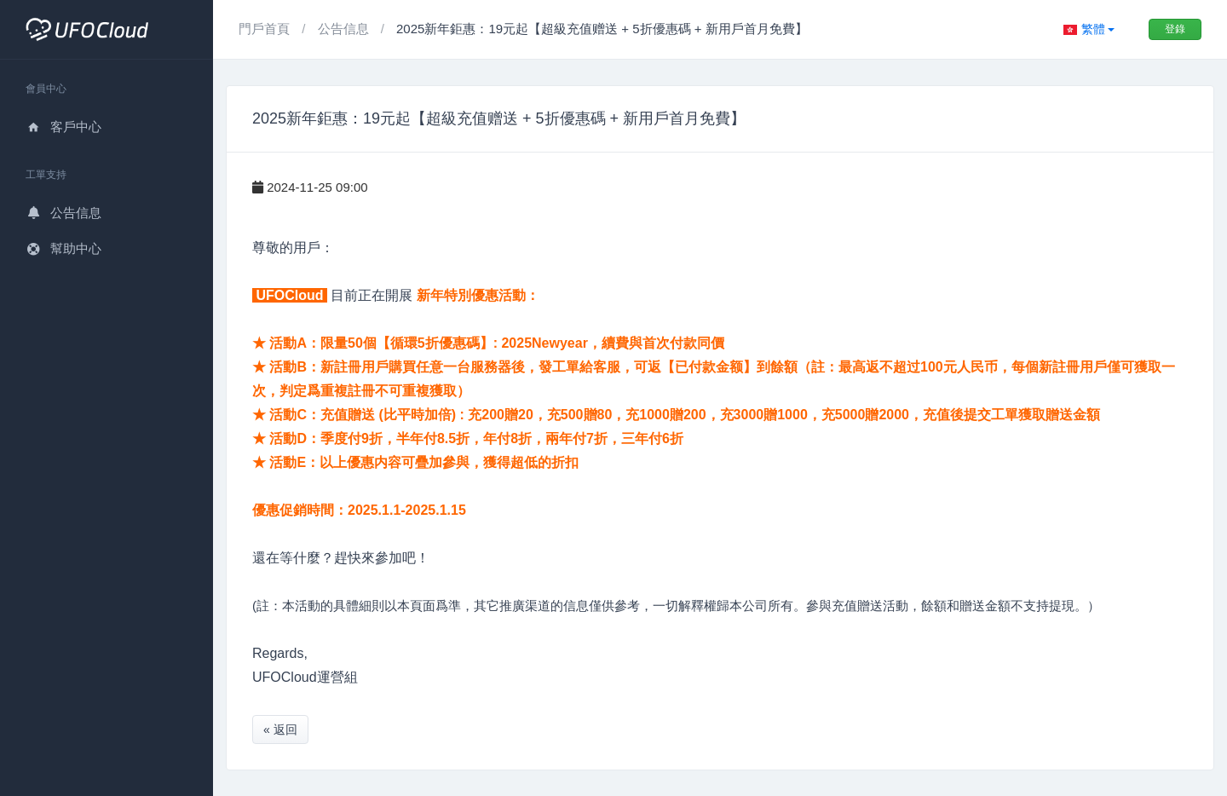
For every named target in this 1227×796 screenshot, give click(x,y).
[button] (1089, 29)
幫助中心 (63, 248)
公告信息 (63, 212)
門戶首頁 (266, 28)
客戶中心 (63, 126)
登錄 (1175, 29)
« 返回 (280, 729)
